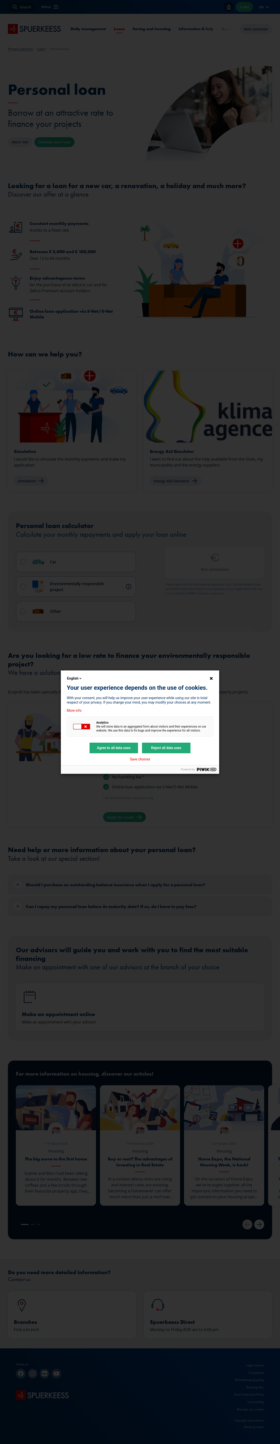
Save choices (140, 759)
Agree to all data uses (114, 748)
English (74, 678)
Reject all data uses (166, 748)
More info (74, 710)
